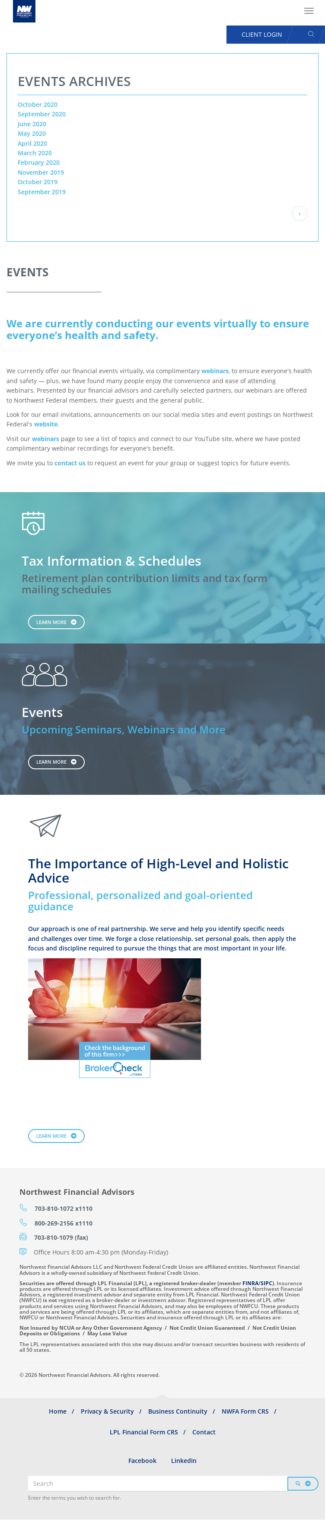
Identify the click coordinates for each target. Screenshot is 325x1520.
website (45, 424)
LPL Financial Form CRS (144, 1432)
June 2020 (32, 124)
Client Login (262, 34)
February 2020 (39, 162)
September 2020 (42, 114)
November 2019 (41, 172)
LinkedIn (184, 1460)
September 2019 (42, 192)
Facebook (142, 1460)
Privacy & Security (107, 1411)
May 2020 (32, 133)
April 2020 (32, 143)
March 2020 (35, 153)
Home (58, 1411)
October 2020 (37, 104)
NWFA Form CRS (245, 1411)
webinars (215, 371)
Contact (204, 1432)
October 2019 (37, 182)
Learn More (51, 622)
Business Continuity (177, 1411)
